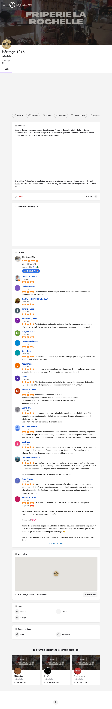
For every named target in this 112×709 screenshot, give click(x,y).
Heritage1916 (28, 257)
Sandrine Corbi (28, 309)
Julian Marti (27, 364)
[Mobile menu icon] (4, 5)
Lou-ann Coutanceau (31, 457)
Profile (6, 69)
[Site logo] (21, 5)
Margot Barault (28, 331)
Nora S (24, 377)
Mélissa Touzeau (29, 389)
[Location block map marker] (55, 573)
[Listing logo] (6, 44)
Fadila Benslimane (30, 341)
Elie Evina (26, 442)
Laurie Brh (26, 408)
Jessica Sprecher (29, 497)
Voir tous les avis (56, 543)
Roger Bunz (27, 351)
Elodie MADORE (28, 286)
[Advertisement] (56, 90)
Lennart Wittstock (29, 276)
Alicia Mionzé (27, 479)
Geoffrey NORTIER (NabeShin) (35, 299)
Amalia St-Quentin (29, 319)
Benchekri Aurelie (29, 426)
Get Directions (90, 595)
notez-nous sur (31, 271)
